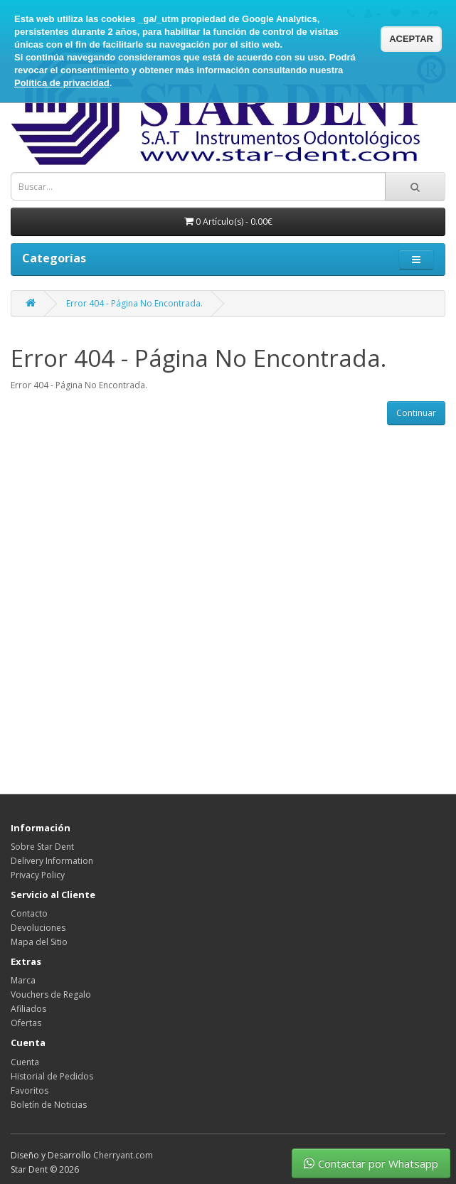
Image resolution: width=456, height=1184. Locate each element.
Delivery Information (52, 861)
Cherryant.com (123, 1155)
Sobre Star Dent (42, 847)
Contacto (29, 913)
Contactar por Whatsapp (371, 1163)
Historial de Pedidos (52, 1076)
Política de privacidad (62, 83)
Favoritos (29, 1090)
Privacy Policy (38, 875)
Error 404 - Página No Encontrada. (134, 303)
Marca (23, 980)
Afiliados (28, 1009)
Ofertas (26, 1023)
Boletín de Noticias (49, 1105)
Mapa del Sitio (39, 942)
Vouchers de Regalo (51, 994)
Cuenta (25, 1062)
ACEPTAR (411, 38)
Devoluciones (38, 928)
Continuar (416, 413)
